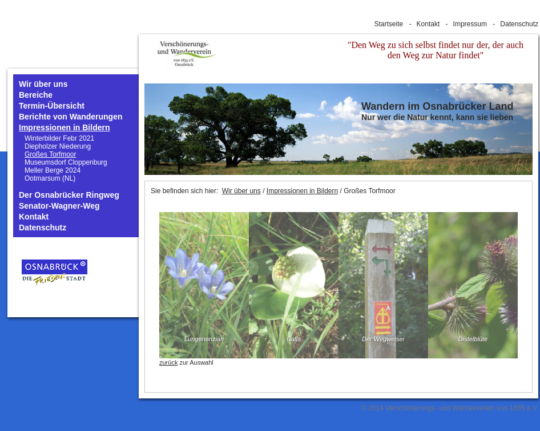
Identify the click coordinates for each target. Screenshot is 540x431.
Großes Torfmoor (50, 154)
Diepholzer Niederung (58, 146)
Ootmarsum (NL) (50, 178)
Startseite (389, 24)
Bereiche (36, 95)
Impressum (470, 24)
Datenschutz (519, 24)
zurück (168, 362)
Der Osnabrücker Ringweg (69, 195)
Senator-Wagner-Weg (59, 206)
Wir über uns (43, 84)
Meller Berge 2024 (52, 170)
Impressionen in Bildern (64, 127)
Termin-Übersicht (51, 106)
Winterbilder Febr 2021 (59, 138)
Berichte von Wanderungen (71, 117)
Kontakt (428, 24)
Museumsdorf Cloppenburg (66, 162)
